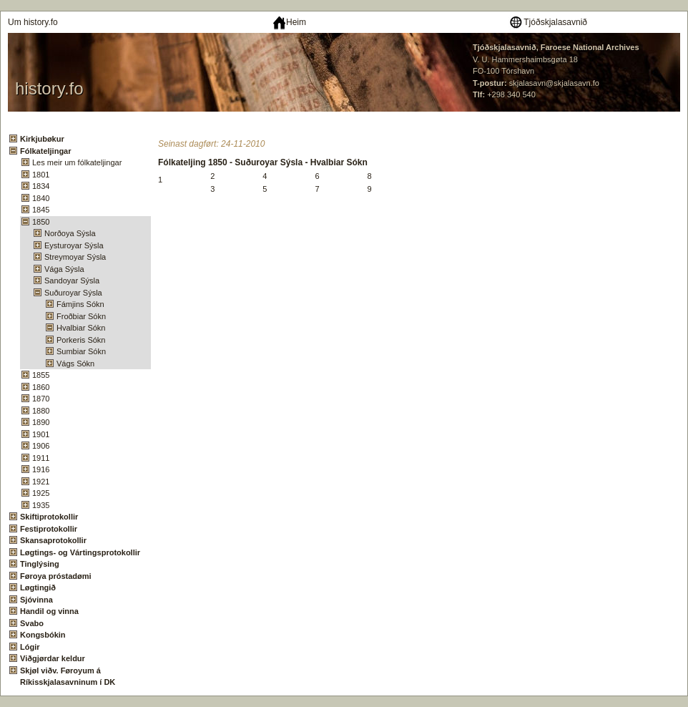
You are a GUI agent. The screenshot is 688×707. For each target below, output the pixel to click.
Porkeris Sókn (80, 340)
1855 (40, 375)
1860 (40, 387)
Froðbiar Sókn (81, 316)
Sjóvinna (36, 599)
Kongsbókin (43, 634)
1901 (40, 434)
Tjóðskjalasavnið (547, 22)
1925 (40, 493)
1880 (40, 410)
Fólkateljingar (46, 151)
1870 (40, 398)
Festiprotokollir (48, 529)
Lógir (30, 647)
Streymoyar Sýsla (75, 257)
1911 (40, 458)
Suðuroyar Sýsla (73, 292)
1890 (40, 422)
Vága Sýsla (64, 269)
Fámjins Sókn (80, 304)
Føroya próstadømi (56, 576)
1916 (40, 469)
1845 (40, 209)
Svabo (32, 623)
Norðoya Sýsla (70, 233)
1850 (40, 222)
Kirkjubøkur (42, 139)
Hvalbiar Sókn (80, 327)
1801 (40, 174)
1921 (40, 481)
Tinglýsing (39, 564)
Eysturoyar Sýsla (74, 245)
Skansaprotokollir (53, 540)
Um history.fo (33, 22)
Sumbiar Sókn (81, 351)
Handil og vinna (49, 611)
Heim (289, 22)
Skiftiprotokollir (49, 516)
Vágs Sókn (75, 363)
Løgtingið (38, 587)
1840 (40, 198)
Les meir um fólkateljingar (77, 162)
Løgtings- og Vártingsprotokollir (80, 552)
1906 (40, 446)
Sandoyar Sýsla (71, 280)
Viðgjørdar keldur (52, 658)
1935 (40, 505)
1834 (40, 186)
